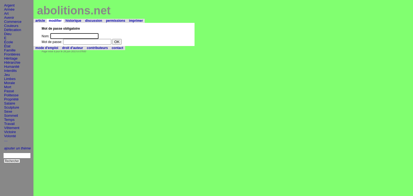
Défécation (12, 30)
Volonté (10, 136)
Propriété (11, 99)
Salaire (9, 103)
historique (73, 21)
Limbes (10, 79)
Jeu (7, 75)
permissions (115, 21)
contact (117, 48)
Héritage (11, 58)
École (8, 42)
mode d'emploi (46, 48)
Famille (10, 50)
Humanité (11, 67)
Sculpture (11, 107)
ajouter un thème (17, 148)
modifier (55, 21)
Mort (7, 87)
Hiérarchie (12, 62)
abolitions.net (73, 10)
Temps (9, 120)
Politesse (11, 95)
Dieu (7, 34)
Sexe (8, 111)
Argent (9, 5)
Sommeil (11, 116)
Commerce (12, 22)
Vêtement (11, 128)
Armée (9, 9)
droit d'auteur (72, 48)
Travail (9, 124)
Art (6, 13)
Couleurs (11, 26)
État (7, 46)
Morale (9, 83)
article (40, 21)
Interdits (10, 71)
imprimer (136, 21)
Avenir (9, 18)
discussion (93, 21)
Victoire (10, 132)
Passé (9, 91)
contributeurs (97, 48)
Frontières (12, 54)
